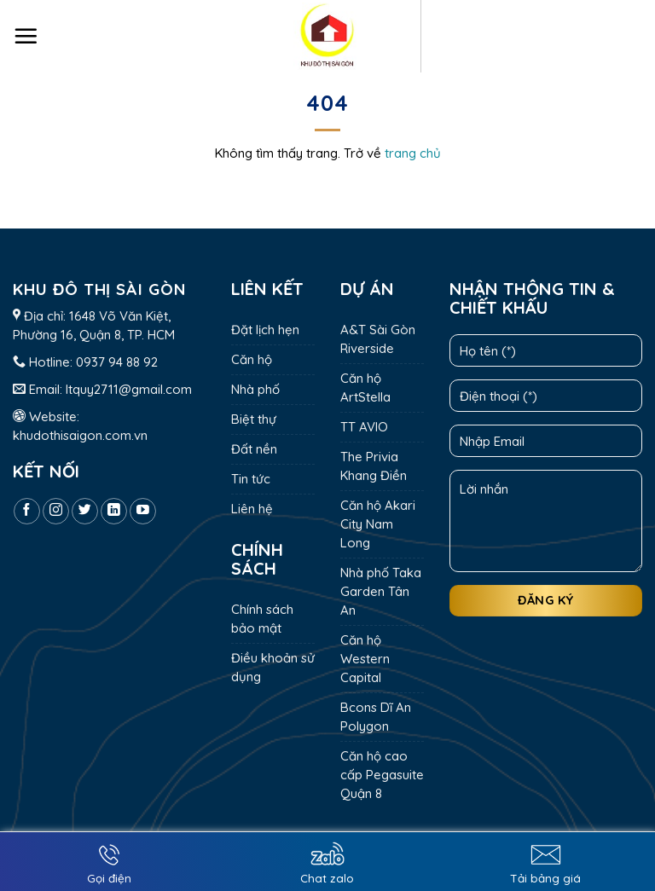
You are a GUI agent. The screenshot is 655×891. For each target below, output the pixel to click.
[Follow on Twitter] (85, 511)
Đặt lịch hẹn (265, 329)
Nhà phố (255, 389)
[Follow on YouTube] (143, 511)
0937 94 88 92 (117, 362)
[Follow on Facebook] (27, 511)
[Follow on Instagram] (56, 511)
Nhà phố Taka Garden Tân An (380, 591)
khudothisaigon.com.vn (80, 435)
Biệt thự (253, 419)
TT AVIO (364, 427)
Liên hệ (252, 508)
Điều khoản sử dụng (273, 667)
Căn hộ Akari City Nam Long (377, 524)
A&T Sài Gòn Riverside (377, 338)
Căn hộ (251, 359)
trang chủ (413, 153)
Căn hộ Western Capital (365, 659)
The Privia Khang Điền (373, 465)
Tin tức (250, 479)
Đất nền (254, 449)
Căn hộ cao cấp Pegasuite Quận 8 (382, 774)
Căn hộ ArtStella (365, 387)
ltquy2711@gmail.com (129, 389)
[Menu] (25, 36)
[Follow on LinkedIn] (114, 511)
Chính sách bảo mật (262, 618)
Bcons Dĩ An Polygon (375, 716)
